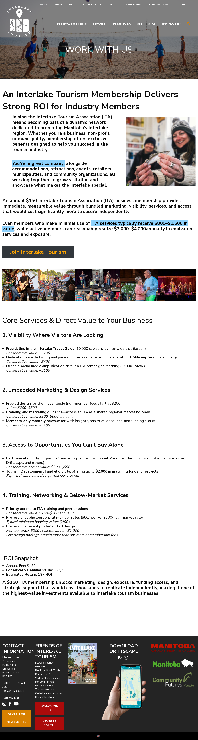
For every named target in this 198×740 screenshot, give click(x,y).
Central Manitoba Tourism (49, 693)
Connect (183, 4)
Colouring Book (91, 4)
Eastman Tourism (44, 685)
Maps (43, 4)
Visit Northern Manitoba (48, 678)
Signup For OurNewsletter (16, 718)
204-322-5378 (15, 690)
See (139, 23)
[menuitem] (43, 5)
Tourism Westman (45, 689)
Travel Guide (63, 4)
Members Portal (49, 723)
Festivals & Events (72, 23)
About (113, 4)
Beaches (99, 23)
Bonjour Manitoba (44, 697)
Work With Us (49, 708)
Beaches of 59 (43, 674)
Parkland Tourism (44, 682)
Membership (133, 4)
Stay (151, 23)
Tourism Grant (159, 4)
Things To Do (121, 23)
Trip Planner (171, 23)
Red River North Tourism (48, 670)
